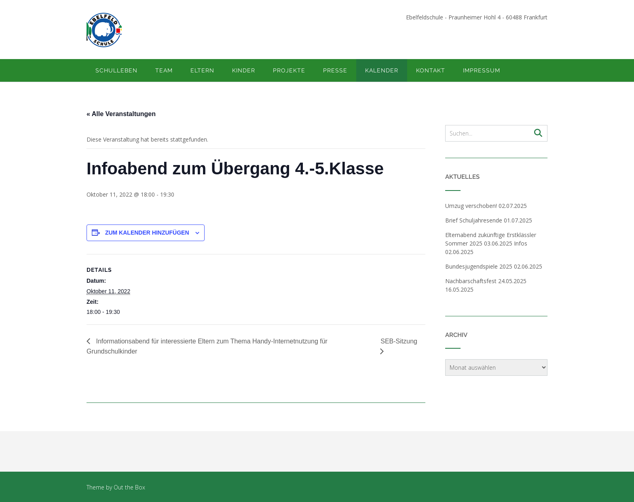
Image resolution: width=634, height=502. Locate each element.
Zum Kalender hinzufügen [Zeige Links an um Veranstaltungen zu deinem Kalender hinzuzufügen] (147, 232)
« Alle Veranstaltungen (121, 113)
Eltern (202, 70)
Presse (335, 70)
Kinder (243, 70)
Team (164, 70)
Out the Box (129, 487)
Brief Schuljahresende (473, 220)
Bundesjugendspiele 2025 (478, 266)
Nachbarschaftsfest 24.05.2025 (485, 281)
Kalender (381, 70)
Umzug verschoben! (471, 206)
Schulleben (116, 70)
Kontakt (430, 70)
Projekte (289, 70)
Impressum (481, 70)
